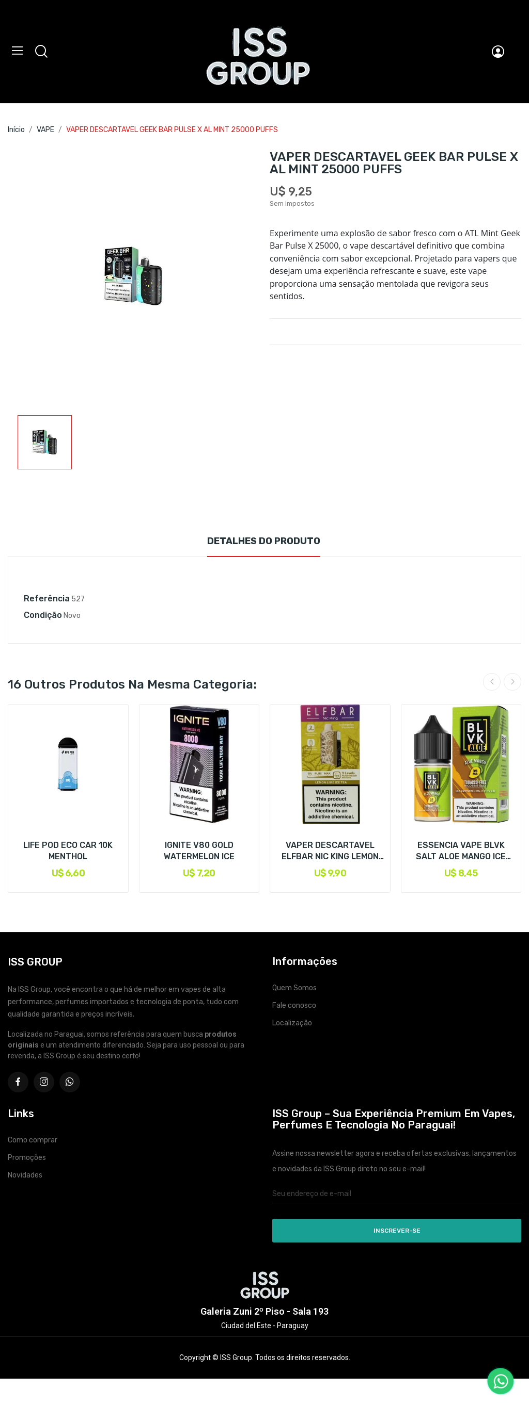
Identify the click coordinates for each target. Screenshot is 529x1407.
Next (512, 682)
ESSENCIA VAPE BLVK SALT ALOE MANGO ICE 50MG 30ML (461, 851)
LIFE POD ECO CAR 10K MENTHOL (68, 850)
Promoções (27, 1157)
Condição (43, 615)
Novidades (25, 1175)
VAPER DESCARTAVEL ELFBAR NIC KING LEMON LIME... (330, 851)
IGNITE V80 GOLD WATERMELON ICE (199, 850)
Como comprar (32, 1140)
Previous (492, 682)
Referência (47, 598)
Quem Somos (294, 988)
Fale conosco (294, 1005)
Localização (292, 1023)
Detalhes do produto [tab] (263, 541)
